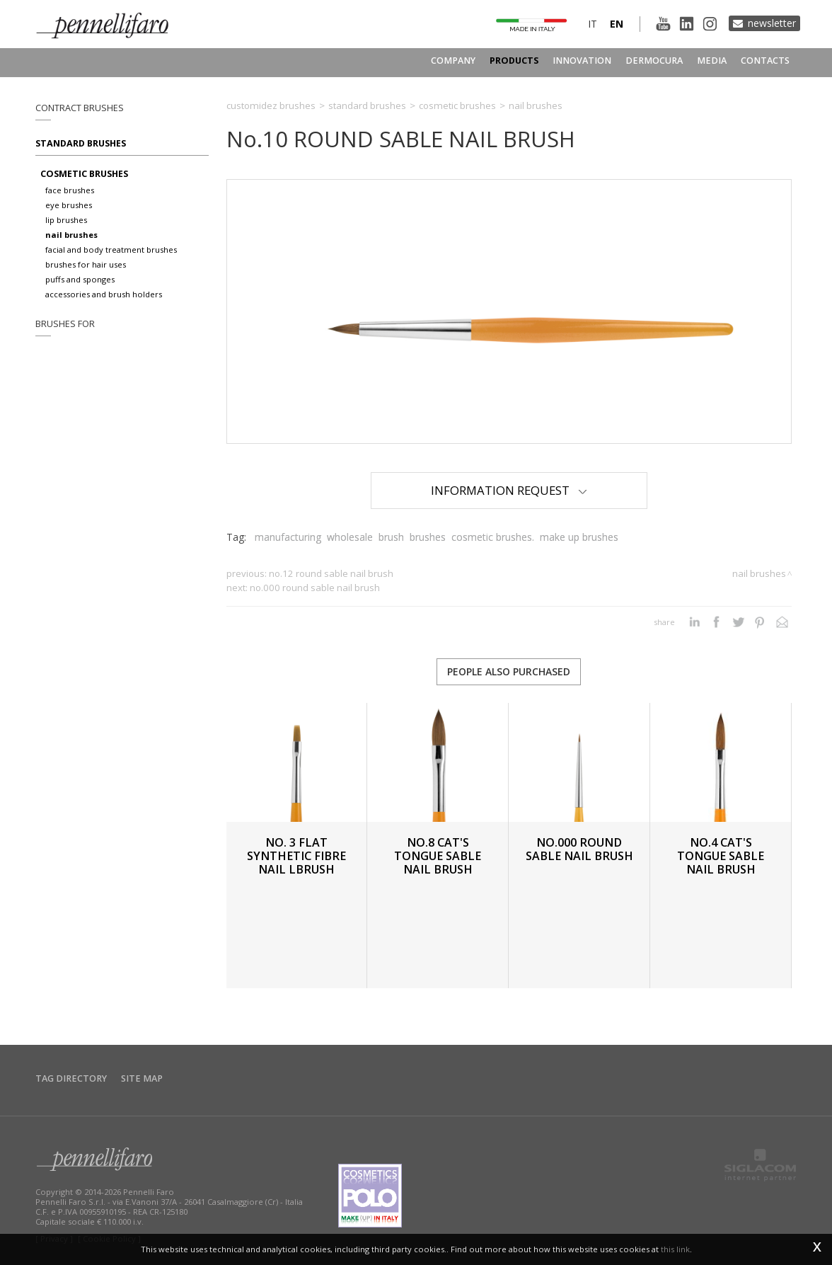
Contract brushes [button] (79, 108)
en (616, 23)
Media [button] (712, 61)
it (592, 23)
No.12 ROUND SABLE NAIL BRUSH (331, 573)
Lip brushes (66, 219)
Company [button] (453, 61)
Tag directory (71, 1078)
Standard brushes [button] (80, 143)
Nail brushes (71, 234)
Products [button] (514, 61)
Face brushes (69, 190)
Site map (142, 1078)
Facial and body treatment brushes (111, 249)
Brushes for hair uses (85, 264)
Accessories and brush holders (103, 294)
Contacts (765, 61)
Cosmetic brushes (84, 174)
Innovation (582, 61)
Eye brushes (68, 205)
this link (675, 1249)
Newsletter (772, 23)
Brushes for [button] (65, 324)
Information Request (509, 490)
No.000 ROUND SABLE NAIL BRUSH (315, 587)
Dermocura (654, 61)
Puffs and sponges (80, 279)
